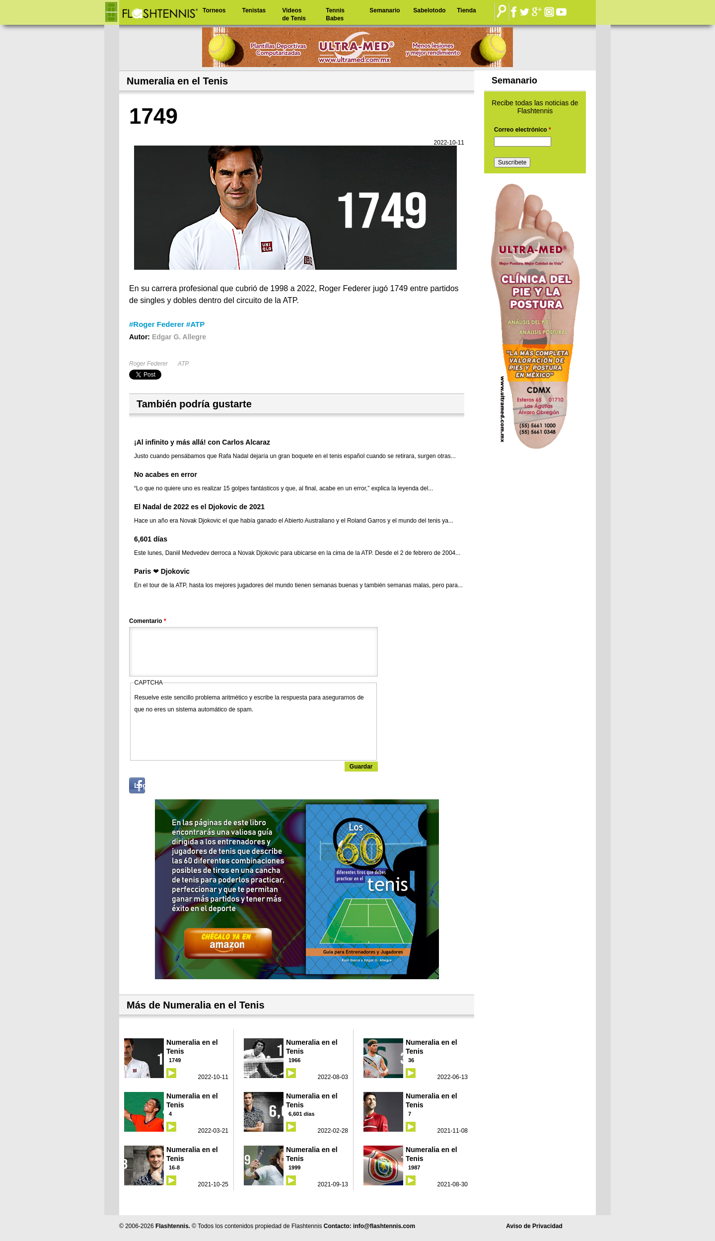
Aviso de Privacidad (534, 1226)
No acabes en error (165, 474)
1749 (175, 1060)
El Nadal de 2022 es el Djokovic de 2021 (199, 507)
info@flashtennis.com (384, 1226)
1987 (414, 1167)
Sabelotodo (429, 10)
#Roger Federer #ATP (167, 324)
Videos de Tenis (294, 14)
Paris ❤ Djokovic (162, 571)
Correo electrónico (522, 129)
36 (411, 1060)
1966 (294, 1060)
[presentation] (210, 734)
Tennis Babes (335, 14)
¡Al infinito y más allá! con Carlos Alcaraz (202, 442)
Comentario (147, 621)
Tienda (466, 10)
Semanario (384, 10)
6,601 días (150, 539)
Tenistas (254, 10)
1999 (294, 1167)
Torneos (214, 10)
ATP (183, 363)
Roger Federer (148, 363)
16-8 (174, 1167)
